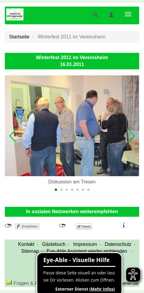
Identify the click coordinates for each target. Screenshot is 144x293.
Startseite (19, 36)
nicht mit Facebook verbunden (8, 226)
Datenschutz (118, 244)
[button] (12, 136)
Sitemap (30, 251)
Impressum (85, 244)
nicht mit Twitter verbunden (62, 226)
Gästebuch (53, 244)
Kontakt (26, 244)
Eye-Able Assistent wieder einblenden (87, 251)
